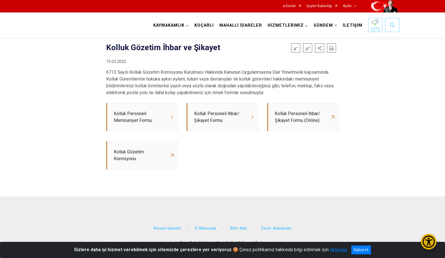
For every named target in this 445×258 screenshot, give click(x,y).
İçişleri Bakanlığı (319, 6)
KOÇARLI (204, 25)
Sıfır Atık (238, 228)
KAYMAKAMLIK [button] (168, 25)
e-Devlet (289, 6)
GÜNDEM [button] (323, 25)
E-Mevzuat (205, 228)
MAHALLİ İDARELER (240, 25)
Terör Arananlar (276, 228)
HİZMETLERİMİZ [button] (286, 25)
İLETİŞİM (352, 25)
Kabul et (361, 250)
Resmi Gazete (167, 228)
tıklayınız (338, 249)
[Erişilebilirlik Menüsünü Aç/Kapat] (428, 241)
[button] (319, 47)
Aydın (347, 6)
